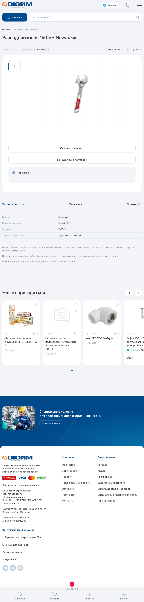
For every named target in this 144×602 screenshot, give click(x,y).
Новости (67, 476)
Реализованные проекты (76, 482)
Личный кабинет (107, 500)
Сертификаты (70, 470)
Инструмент (31, 29)
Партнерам (68, 494)
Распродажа (105, 476)
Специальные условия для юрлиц (118, 494)
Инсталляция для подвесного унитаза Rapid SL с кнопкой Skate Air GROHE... (60, 344)
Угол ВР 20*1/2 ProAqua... (100, 338)
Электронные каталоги (111, 482)
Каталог (18, 29)
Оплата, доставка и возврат (114, 488)
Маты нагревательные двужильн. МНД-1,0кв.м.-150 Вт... (21, 342)
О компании (68, 464)
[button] (129, 293)
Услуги (102, 470)
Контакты (67, 500)
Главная (6, 29)
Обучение (68, 488)
